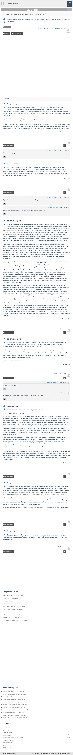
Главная (4, 753)
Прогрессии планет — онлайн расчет (14, 615)
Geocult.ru (45, 753)
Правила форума (11, 753)
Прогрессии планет (8, 745)
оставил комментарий (52, 150)
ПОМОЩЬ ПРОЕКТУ (66, 753)
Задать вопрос (34, 10)
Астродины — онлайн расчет (12, 598)
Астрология (6, 730)
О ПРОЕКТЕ (58, 753)
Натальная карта (61, 28)
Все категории (6, 727)
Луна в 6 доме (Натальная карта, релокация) (14, 712)
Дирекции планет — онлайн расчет (13, 617)
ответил (56, 140)
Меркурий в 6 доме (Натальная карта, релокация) (15, 710)
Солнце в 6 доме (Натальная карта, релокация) (15, 715)
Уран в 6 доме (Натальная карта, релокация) (14, 699)
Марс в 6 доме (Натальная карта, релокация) (14, 707)
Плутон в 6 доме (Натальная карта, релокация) (14, 694)
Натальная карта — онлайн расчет (13, 595)
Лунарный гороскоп (8, 742)
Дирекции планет (7, 747)
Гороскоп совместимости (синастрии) (14, 606)
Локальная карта (9, 601)
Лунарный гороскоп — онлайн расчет (14, 612)
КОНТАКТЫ (51, 753)
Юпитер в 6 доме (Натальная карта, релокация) (15, 704)
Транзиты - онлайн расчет (11, 603)
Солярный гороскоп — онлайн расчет (14, 609)
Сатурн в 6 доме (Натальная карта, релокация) (14, 702)
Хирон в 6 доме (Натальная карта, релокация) (14, 691)
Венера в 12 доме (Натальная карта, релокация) (15, 717)
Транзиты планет (7, 735)
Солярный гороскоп (8, 740)
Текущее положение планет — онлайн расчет (16, 620)
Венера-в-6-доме (6, 26)
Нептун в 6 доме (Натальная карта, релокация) (14, 696)
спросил (40, 28)
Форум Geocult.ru (14, 3)
